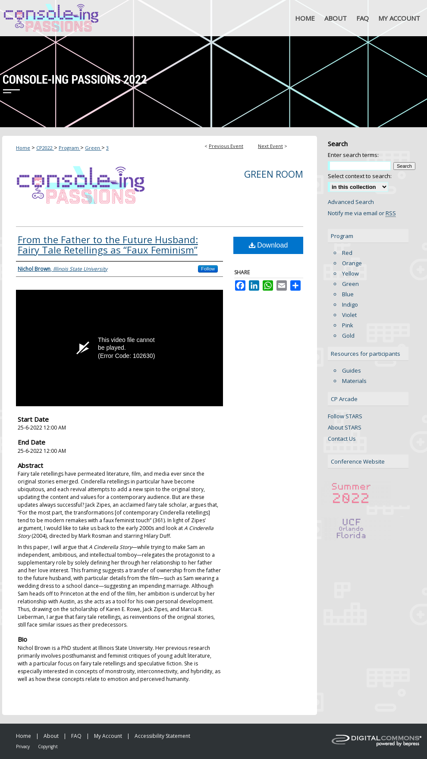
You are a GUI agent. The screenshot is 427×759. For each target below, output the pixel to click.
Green (93, 147)
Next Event (270, 146)
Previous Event (226, 146)
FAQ (76, 736)
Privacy (23, 746)
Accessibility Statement (162, 736)
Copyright (48, 746)
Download (268, 245)
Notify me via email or (362, 213)
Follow (208, 268)
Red (347, 253)
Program (69, 147)
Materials (354, 381)
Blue (348, 294)
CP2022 (45, 147)
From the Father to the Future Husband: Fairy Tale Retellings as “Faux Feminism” (108, 244)
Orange (352, 263)
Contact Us (342, 438)
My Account (108, 736)
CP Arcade (344, 399)
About (51, 736)
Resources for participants (365, 354)
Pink (347, 325)
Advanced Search (351, 202)
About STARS (344, 427)
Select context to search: (360, 176)
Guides (351, 370)
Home (23, 147)
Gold (348, 335)
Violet (349, 315)
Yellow (350, 273)
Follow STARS (345, 416)
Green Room (273, 174)
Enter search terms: (353, 155)
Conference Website (358, 461)
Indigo (350, 304)
